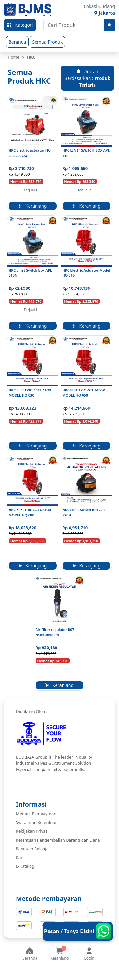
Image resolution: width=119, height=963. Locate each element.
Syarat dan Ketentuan (37, 822)
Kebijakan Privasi (32, 831)
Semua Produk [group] (47, 42)
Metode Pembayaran (36, 813)
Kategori (20, 25)
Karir (20, 857)
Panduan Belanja (32, 848)
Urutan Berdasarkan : (87, 78)
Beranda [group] (17, 42)
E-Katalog (25, 866)
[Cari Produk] (73, 25)
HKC (31, 57)
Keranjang (32, 206)
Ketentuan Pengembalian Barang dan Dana (58, 840)
